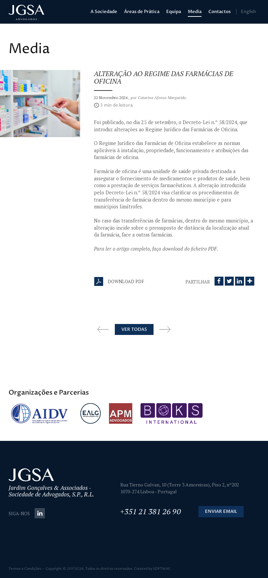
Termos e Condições (25, 568)
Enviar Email (221, 511)
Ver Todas (134, 329)
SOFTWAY (161, 568)
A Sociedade (103, 12)
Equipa (173, 12)
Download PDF (119, 281)
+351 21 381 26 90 (150, 511)
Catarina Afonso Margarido (162, 97)
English (248, 12)
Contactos (219, 12)
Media (195, 12)
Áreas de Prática (141, 12)
